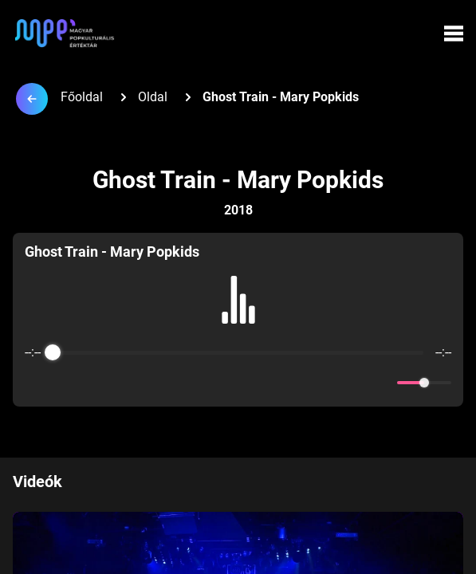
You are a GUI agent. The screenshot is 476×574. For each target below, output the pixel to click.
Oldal (152, 96)
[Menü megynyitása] (453, 33)
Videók (37, 481)
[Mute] (382, 382)
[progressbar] (238, 352)
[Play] (238, 383)
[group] (238, 320)
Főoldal (82, 96)
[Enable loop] (35, 382)
